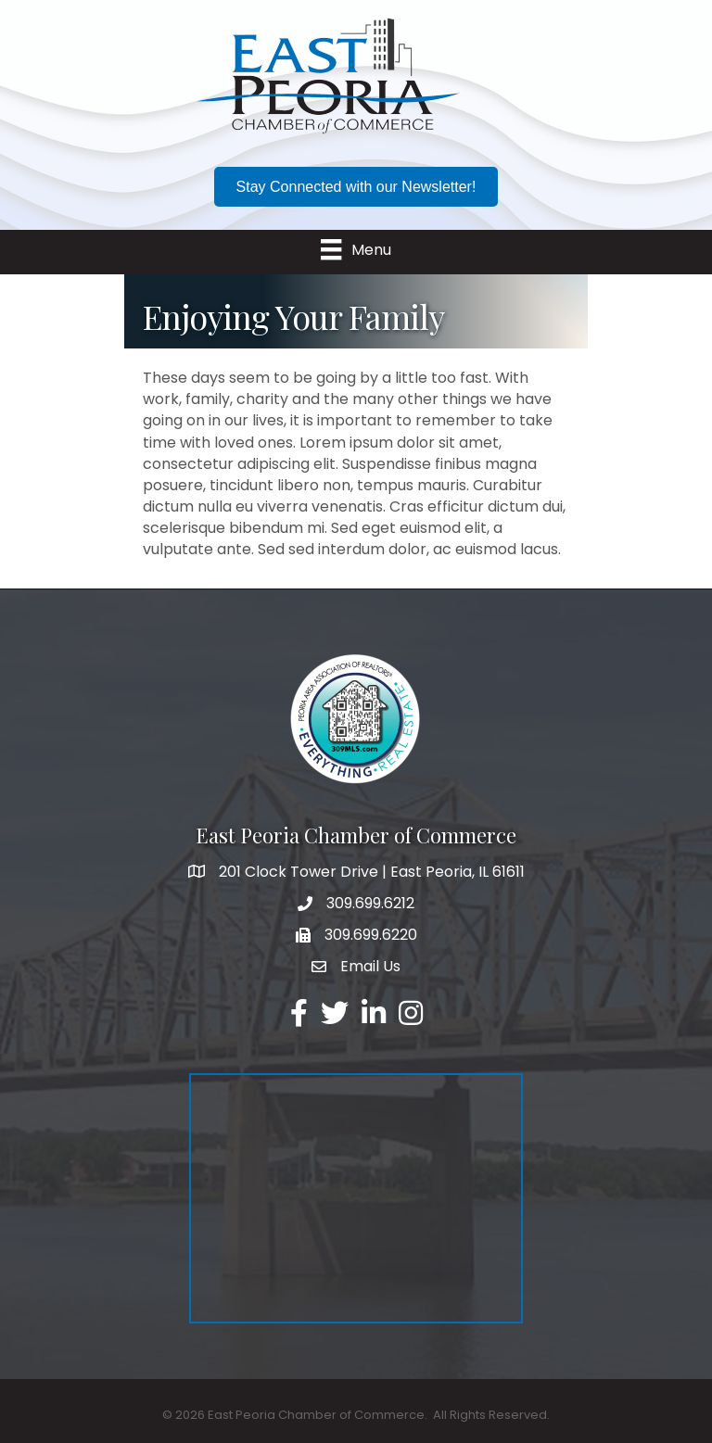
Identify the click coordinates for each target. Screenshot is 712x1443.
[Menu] (355, 249)
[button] (356, 187)
